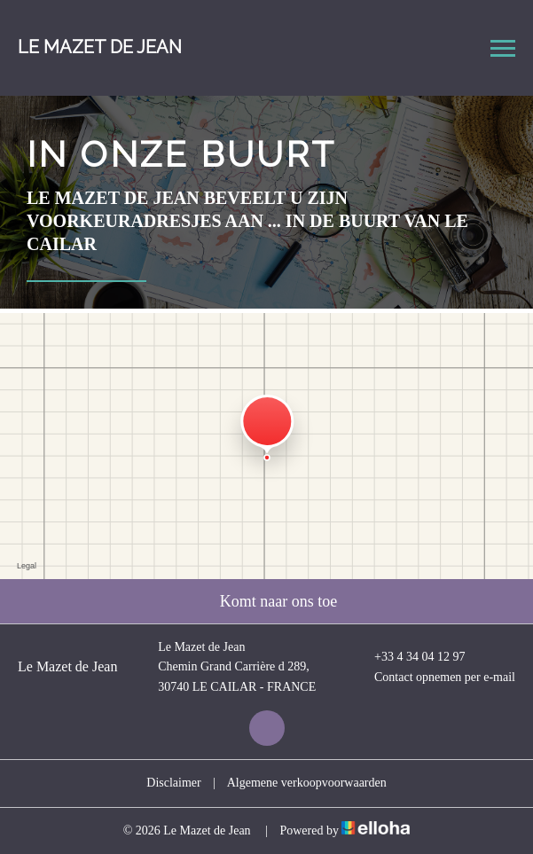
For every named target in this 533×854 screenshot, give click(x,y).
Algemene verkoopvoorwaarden (307, 782)
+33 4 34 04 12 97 (409, 657)
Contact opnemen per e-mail (434, 678)
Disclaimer (173, 782)
